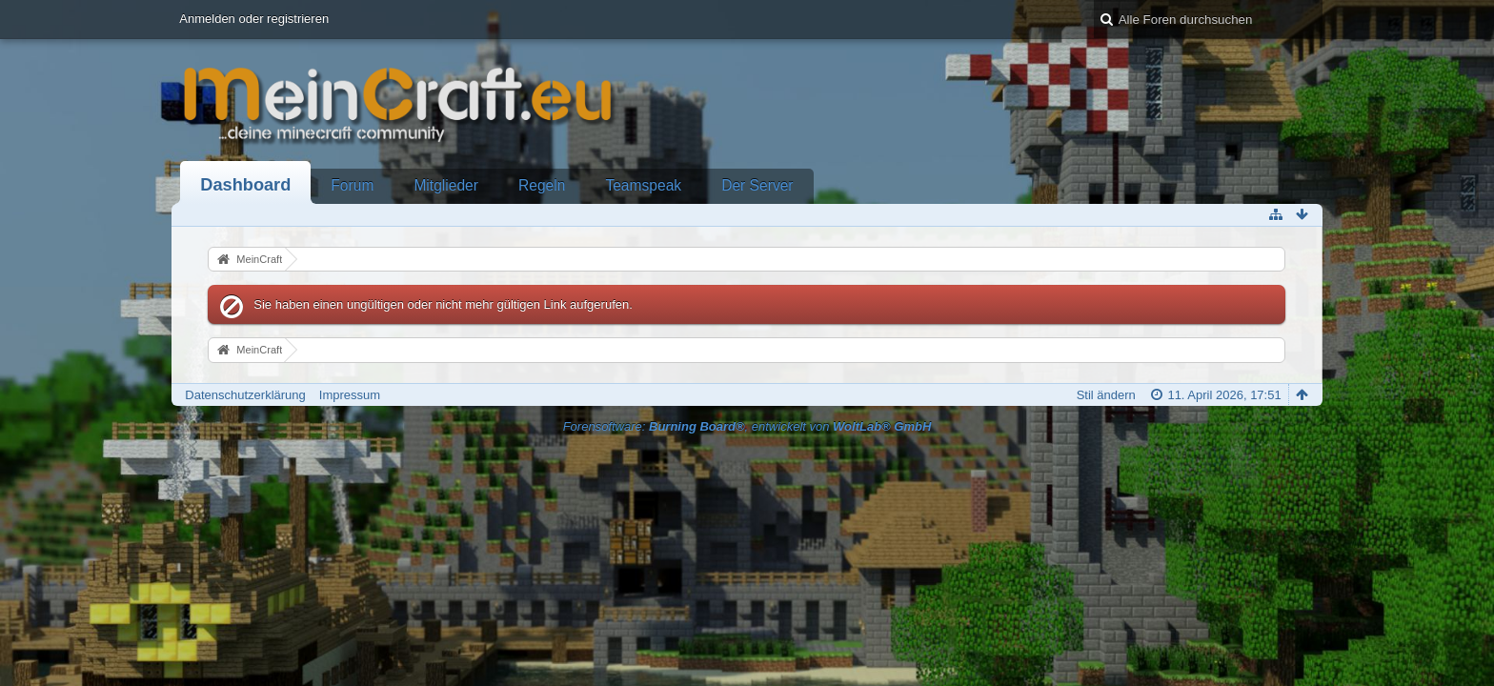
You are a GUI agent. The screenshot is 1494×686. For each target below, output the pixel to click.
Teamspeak (643, 185)
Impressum (349, 395)
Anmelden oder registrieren (254, 18)
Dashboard (245, 184)
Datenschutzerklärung (245, 395)
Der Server (757, 185)
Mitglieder (446, 185)
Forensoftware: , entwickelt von (747, 426)
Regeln (541, 185)
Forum (352, 185)
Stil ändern (1106, 395)
